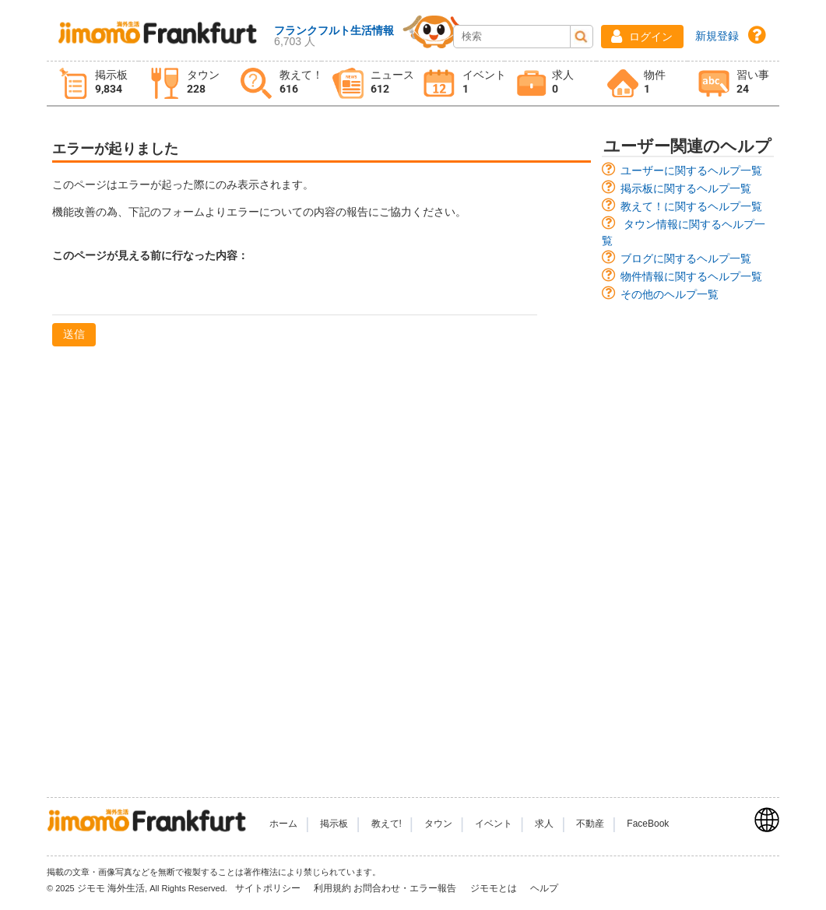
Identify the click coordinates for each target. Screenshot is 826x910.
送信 (74, 334)
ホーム (283, 823)
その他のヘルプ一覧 (669, 294)
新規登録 (717, 36)
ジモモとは (494, 888)
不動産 (590, 823)
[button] (642, 36)
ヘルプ (544, 888)
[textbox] (294, 295)
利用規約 (332, 888)
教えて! (386, 823)
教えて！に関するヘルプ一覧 (691, 206)
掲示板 (334, 823)
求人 (544, 823)
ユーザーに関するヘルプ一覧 (691, 170)
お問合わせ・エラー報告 (406, 888)
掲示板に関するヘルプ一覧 (685, 188)
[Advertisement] (687, 541)
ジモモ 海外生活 (111, 888)
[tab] (93, 84)
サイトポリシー (269, 888)
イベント (493, 823)
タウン (438, 823)
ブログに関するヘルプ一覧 (685, 258)
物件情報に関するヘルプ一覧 (691, 276)
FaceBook (648, 823)
